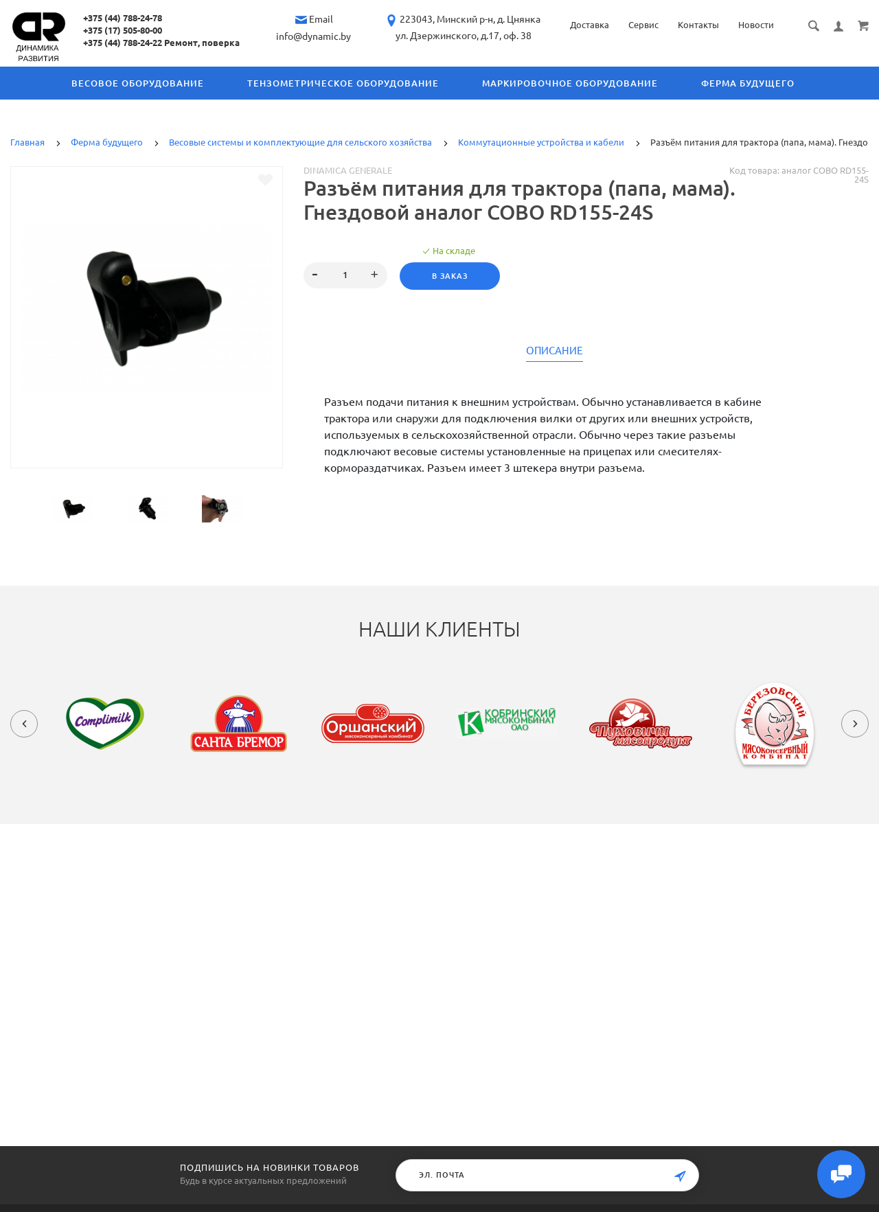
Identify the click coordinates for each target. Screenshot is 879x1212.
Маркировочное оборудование (570, 83)
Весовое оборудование (137, 83)
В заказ (450, 276)
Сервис (643, 25)
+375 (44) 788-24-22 (122, 42)
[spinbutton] (345, 275)
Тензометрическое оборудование (343, 83)
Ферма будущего (748, 83)
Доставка (589, 25)
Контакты (698, 25)
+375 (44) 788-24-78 (122, 18)
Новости (756, 25)
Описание (554, 350)
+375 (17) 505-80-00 (122, 30)
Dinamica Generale (348, 170)
